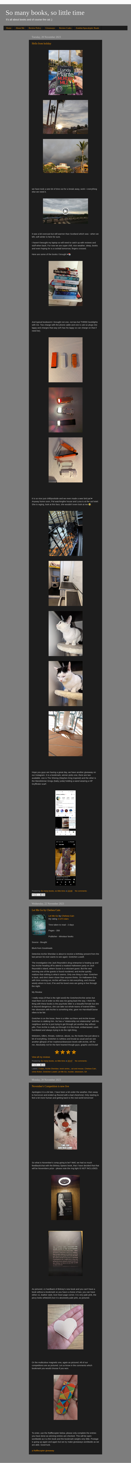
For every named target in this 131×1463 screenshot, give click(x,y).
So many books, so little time (45, 12)
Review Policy (35, 28)
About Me (20, 28)
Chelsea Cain (68, 916)
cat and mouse (77, 1069)
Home (8, 28)
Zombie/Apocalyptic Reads (87, 28)
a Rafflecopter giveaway (43, 1450)
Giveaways (50, 28)
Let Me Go (53, 916)
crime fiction (37, 1072)
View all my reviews (41, 1057)
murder (71, 1072)
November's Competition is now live (50, 1086)
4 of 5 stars (63, 919)
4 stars (41, 1069)
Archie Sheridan (52, 1069)
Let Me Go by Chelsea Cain (46, 910)
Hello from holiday (41, 43)
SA (85, 1072)
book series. (65, 1069)
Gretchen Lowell (50, 1072)
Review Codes (65, 28)
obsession (79, 1072)
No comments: (81, 891)
